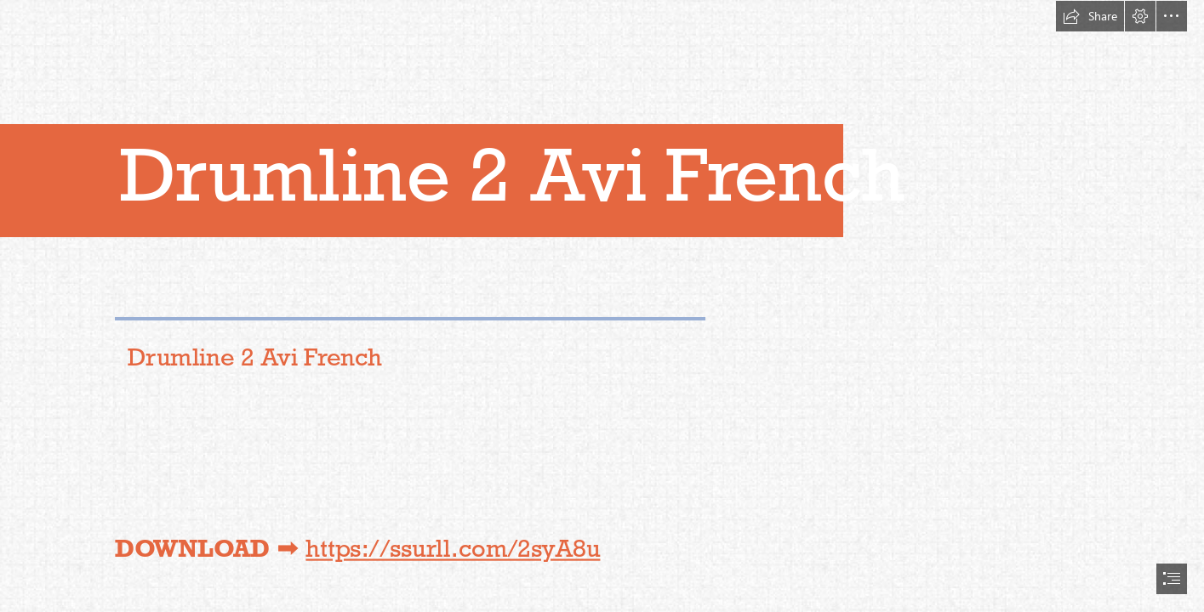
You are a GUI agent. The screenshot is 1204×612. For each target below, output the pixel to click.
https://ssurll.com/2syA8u (452, 549)
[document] (602, 306)
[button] (1090, 16)
